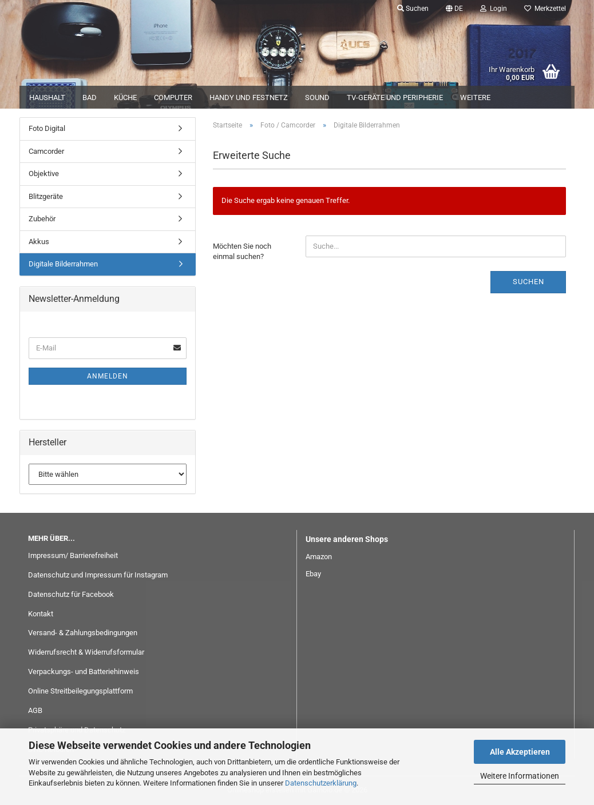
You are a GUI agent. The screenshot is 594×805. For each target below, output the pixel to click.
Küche (125, 97)
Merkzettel (545, 9)
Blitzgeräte (46, 196)
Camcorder (46, 151)
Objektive (44, 173)
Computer (173, 97)
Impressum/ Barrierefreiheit (73, 555)
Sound (317, 97)
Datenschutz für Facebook (71, 594)
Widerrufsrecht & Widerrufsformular (86, 652)
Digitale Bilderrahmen (63, 264)
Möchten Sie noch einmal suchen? (242, 251)
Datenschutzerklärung (321, 783)
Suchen (528, 281)
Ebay (313, 573)
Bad (89, 97)
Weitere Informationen (519, 775)
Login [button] (493, 9)
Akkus (39, 241)
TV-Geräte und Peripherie (395, 97)
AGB (35, 710)
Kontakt (40, 613)
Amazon (319, 556)
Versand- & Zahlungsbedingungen (82, 632)
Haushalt (47, 97)
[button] (454, 8)
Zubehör (42, 218)
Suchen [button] (413, 9)
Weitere (475, 97)
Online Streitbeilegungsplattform (80, 691)
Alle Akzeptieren (520, 751)
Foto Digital (47, 128)
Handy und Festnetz (248, 97)
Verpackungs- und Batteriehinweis (83, 671)
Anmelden (107, 376)
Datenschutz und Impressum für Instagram (98, 575)
